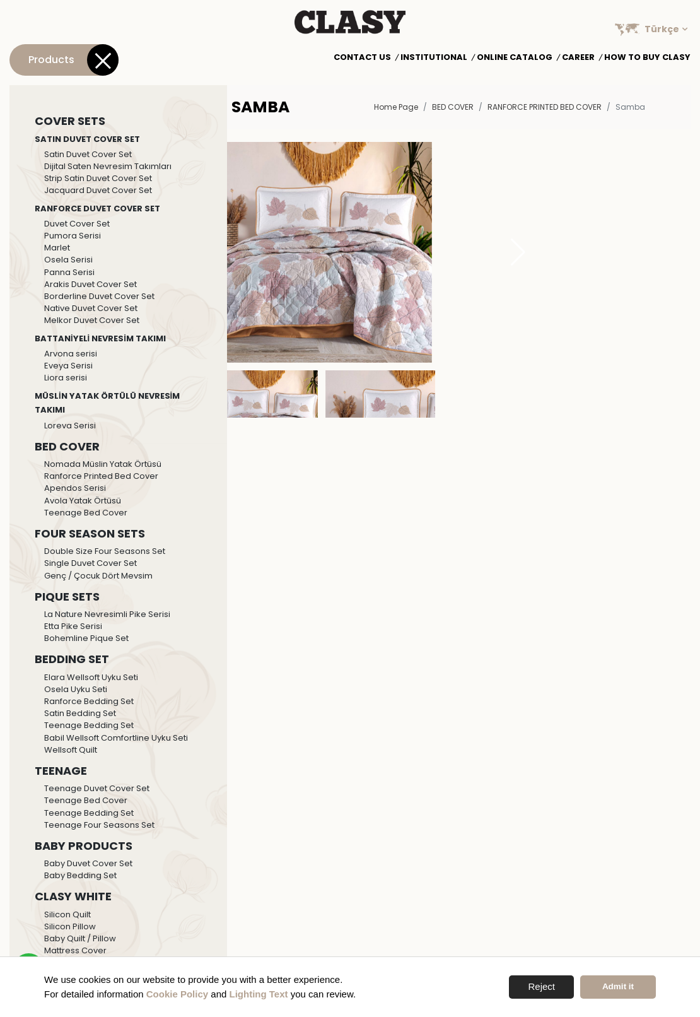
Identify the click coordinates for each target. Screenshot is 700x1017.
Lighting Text (259, 994)
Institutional (433, 57)
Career (578, 57)
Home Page (396, 107)
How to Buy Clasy (647, 57)
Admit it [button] (618, 986)
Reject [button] (541, 986)
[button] (518, 252)
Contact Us (362, 57)
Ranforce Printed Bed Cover (544, 107)
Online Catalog (514, 57)
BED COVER (453, 107)
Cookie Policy (177, 994)
